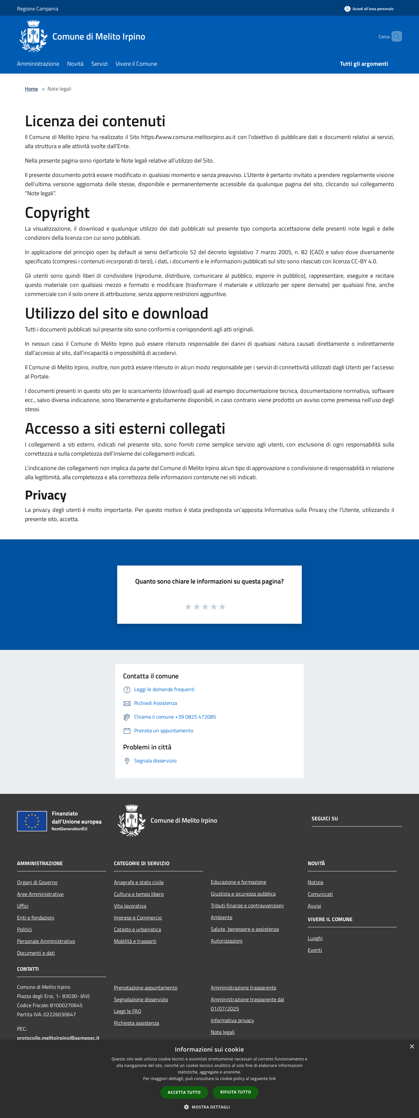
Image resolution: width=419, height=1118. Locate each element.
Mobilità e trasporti (135, 941)
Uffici (22, 906)
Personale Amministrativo (46, 941)
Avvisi (314, 906)
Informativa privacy (232, 1020)
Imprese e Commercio (138, 917)
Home (31, 89)
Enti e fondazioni (35, 917)
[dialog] (209, 1079)
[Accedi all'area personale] (369, 8)
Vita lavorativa (130, 906)
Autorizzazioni (227, 941)
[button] (209, 1107)
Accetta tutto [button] (184, 1092)
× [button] (411, 1046)
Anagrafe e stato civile (139, 882)
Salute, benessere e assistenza (245, 929)
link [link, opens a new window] (272, 1078)
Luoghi (315, 938)
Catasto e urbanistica (137, 929)
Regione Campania (37, 8)
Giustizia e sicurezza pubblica (243, 894)
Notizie (315, 882)
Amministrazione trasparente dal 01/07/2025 (247, 1003)
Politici (24, 929)
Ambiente (221, 917)
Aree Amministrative (40, 894)
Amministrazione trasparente (243, 987)
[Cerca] (394, 36)
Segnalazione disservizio (141, 999)
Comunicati (320, 894)
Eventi (315, 950)
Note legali (223, 1032)
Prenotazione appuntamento (145, 987)
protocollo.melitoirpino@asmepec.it (58, 1038)
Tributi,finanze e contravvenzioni (247, 905)
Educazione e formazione (238, 882)
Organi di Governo (37, 882)
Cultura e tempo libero (139, 894)
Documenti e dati (36, 953)
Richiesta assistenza (136, 1023)
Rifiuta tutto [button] (235, 1092)
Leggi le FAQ (127, 1011)
